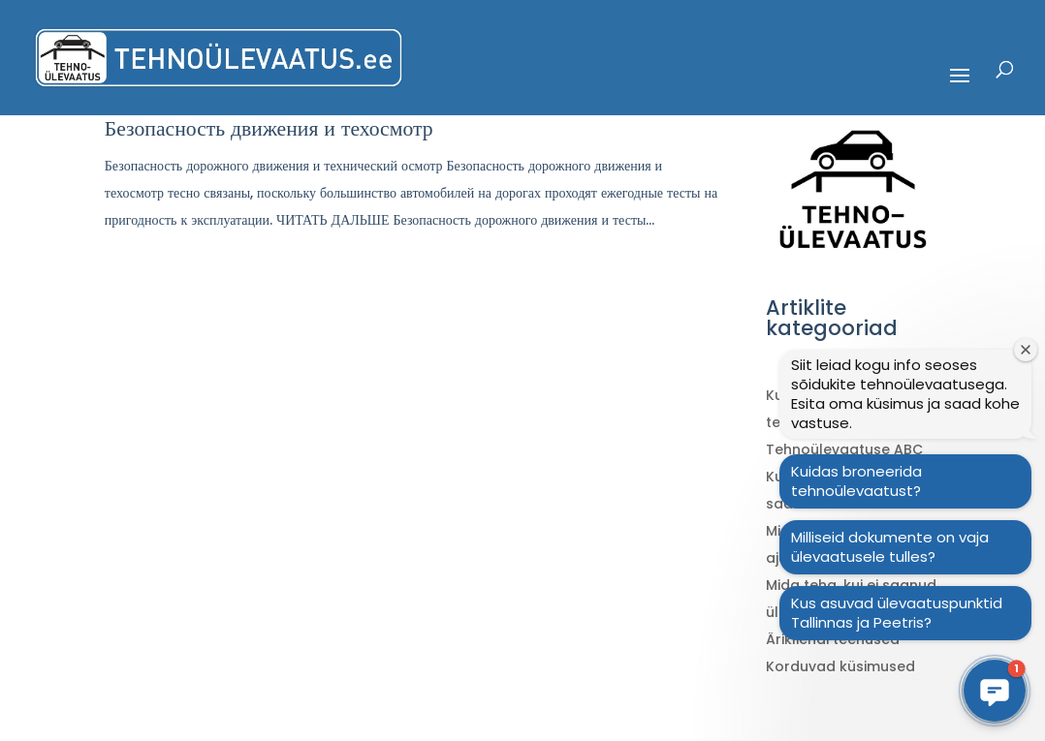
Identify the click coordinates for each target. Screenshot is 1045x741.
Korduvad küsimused (840, 666)
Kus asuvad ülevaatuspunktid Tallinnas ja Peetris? (896, 613)
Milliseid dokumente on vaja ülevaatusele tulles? (890, 547)
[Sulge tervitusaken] (1025, 349)
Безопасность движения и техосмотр (269, 128)
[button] (995, 691)
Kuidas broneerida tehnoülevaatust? (856, 481)
